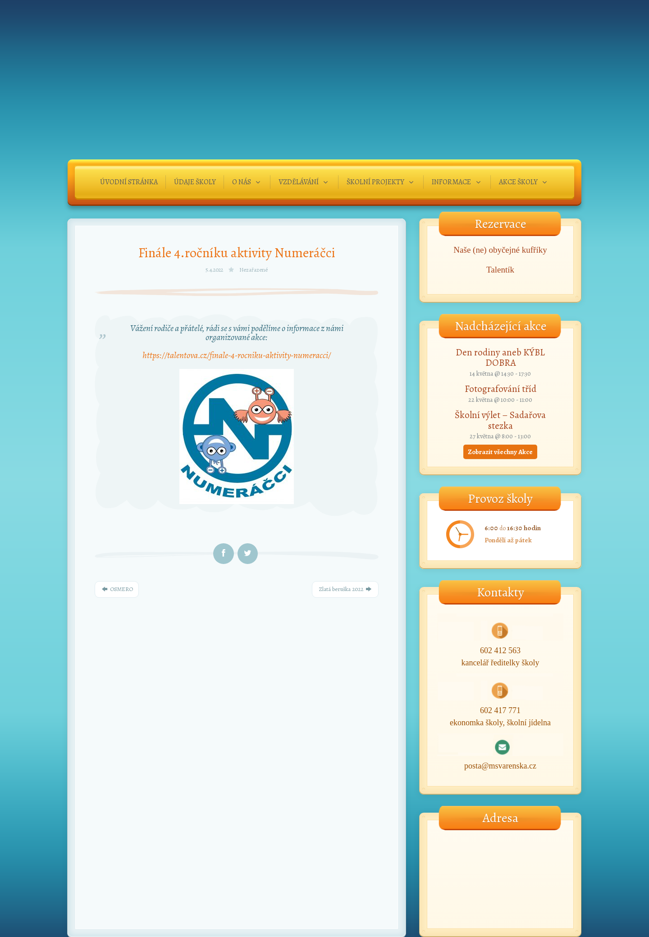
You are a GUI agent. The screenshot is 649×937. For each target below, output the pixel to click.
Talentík (500, 269)
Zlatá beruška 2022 (345, 589)
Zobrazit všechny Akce (500, 451)
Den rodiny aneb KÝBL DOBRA (500, 357)
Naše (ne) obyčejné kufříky (500, 250)
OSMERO (117, 589)
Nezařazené (253, 269)
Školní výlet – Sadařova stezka (500, 420)
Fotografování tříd (500, 388)
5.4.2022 (215, 269)
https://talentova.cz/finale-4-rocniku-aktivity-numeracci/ (236, 355)
